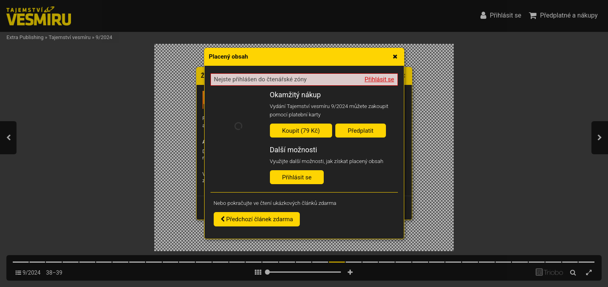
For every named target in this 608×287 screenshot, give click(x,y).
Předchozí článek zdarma (256, 219)
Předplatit (361, 130)
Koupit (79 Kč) (301, 130)
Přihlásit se (379, 79)
